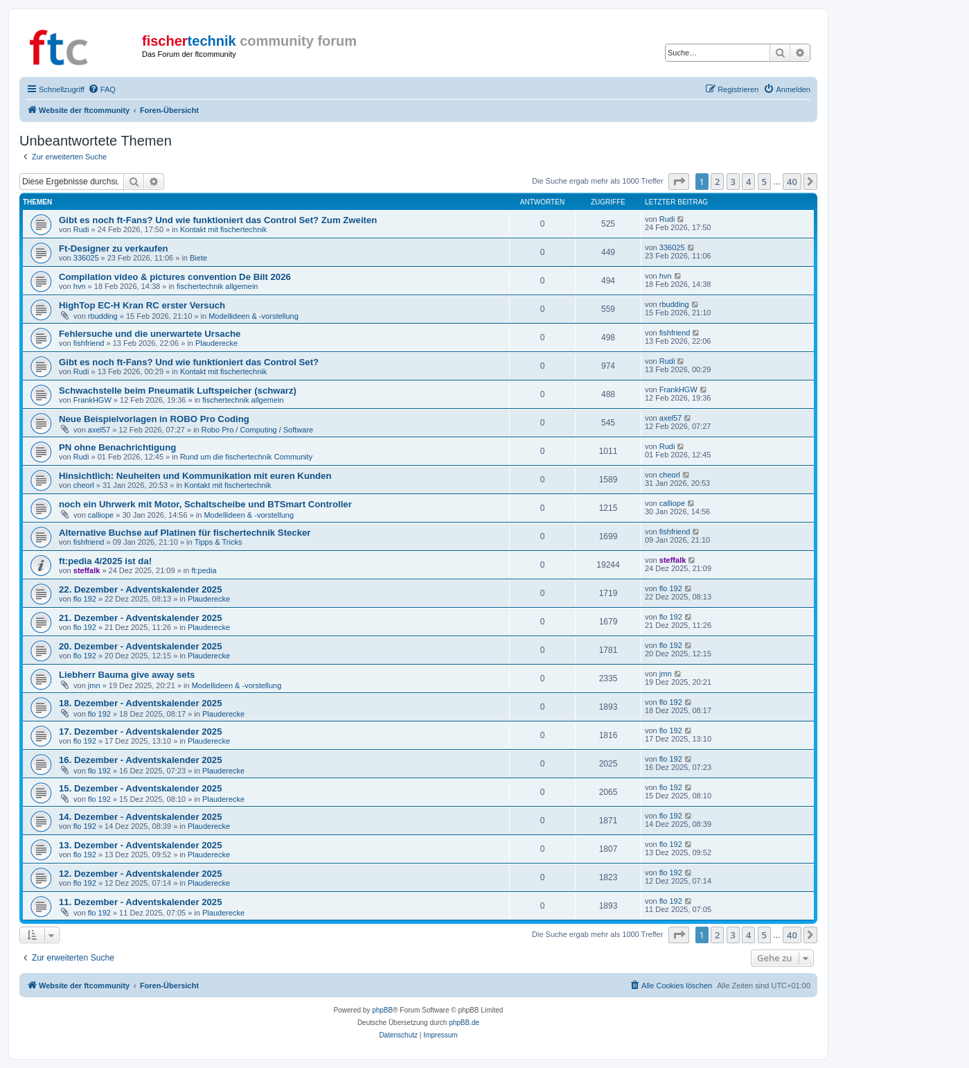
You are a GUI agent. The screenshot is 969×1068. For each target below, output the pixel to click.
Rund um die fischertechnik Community (246, 457)
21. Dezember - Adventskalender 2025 (140, 618)
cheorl (83, 485)
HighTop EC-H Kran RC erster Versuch (142, 305)
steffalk (86, 570)
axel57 (99, 430)
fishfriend (89, 343)
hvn (79, 286)
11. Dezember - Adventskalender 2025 (140, 902)
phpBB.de (464, 1022)
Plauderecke (216, 343)
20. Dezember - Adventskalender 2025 (140, 646)
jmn (94, 685)
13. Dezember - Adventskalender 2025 (140, 845)
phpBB (382, 1010)
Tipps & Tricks (218, 542)
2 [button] (717, 181)
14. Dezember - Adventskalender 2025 (140, 817)
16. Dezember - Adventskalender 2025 (140, 760)
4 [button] (748, 181)
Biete (198, 258)
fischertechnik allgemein (217, 286)
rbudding (103, 316)
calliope (101, 515)
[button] (678, 181)
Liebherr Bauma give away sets (127, 674)
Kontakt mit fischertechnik (223, 229)
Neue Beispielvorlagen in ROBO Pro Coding (154, 419)
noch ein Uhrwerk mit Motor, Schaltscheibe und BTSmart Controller (205, 504)
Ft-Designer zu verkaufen (113, 248)
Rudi (81, 229)
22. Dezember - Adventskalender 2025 (140, 589)
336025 (86, 258)
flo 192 (84, 599)
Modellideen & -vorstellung (253, 316)
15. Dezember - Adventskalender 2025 (140, 788)
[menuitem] (102, 89)
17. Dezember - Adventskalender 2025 (140, 731)
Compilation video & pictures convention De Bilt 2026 (175, 277)
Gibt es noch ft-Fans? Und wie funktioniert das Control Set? (189, 362)
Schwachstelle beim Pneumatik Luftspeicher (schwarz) (177, 390)
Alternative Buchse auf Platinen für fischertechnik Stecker (185, 532)
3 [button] (733, 181)
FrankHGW (92, 400)
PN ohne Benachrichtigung (117, 447)
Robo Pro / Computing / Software (257, 430)
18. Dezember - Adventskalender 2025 (140, 703)
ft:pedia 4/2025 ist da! (105, 561)
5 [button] (764, 181)
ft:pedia (203, 570)
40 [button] (792, 181)
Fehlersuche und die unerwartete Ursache (149, 334)
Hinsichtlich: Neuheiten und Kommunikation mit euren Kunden (195, 476)
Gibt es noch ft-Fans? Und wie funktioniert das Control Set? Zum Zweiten (218, 220)
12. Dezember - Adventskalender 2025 (140, 873)
